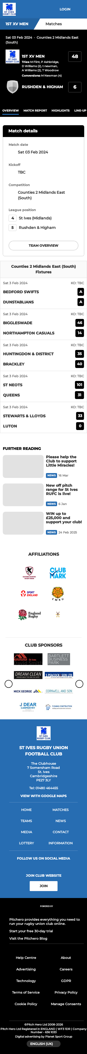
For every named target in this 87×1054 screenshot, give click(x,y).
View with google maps (43, 796)
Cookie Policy (26, 1004)
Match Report (35, 110)
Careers (66, 969)
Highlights (61, 110)
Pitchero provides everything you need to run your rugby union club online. (44, 921)
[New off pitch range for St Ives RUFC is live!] (23, 494)
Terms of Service (26, 992)
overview (10, 110)
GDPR (66, 981)
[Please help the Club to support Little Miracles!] (23, 466)
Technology (26, 981)
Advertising (26, 969)
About (66, 958)
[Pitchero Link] (46, 912)
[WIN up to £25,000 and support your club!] (23, 523)
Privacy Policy (66, 992)
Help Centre (26, 958)
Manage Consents (66, 1004)
